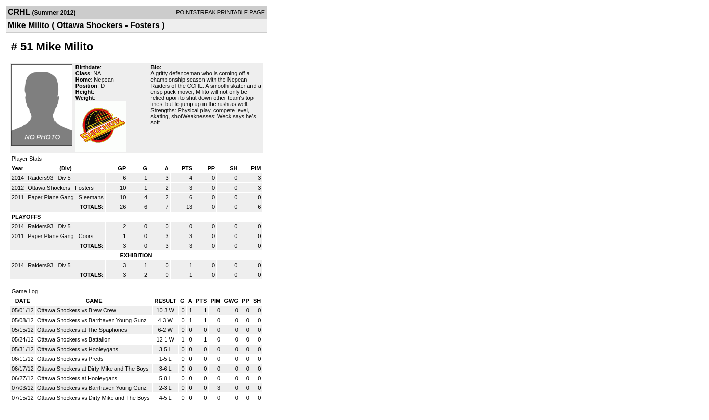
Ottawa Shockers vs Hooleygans (77, 349)
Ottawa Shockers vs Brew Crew (76, 310)
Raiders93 (41, 178)
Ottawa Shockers (50, 188)
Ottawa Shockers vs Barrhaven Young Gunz (92, 320)
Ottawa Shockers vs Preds (70, 359)
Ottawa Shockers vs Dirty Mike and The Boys (93, 398)
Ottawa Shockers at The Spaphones (82, 330)
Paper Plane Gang (51, 197)
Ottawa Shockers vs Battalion (74, 339)
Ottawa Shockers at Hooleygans (77, 378)
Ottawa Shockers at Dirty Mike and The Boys (93, 368)
